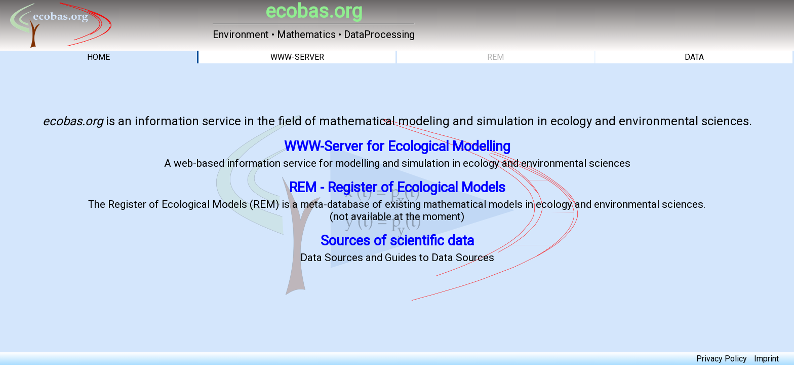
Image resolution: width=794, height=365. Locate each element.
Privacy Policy (721, 358)
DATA (694, 57)
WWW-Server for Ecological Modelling (397, 146)
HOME (98, 57)
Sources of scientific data (397, 241)
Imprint (766, 358)
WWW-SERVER (297, 57)
